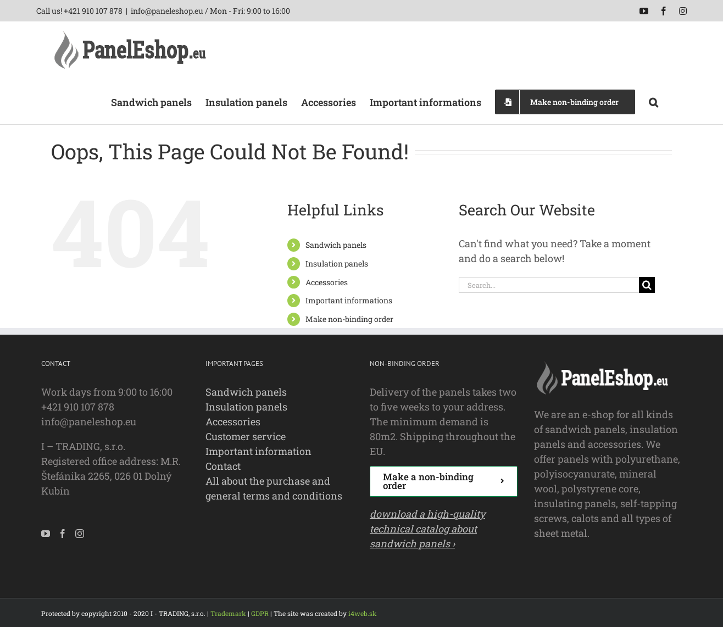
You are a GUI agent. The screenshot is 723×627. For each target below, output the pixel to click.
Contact (223, 466)
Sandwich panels (335, 245)
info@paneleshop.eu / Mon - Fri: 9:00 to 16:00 (210, 10)
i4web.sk (362, 613)
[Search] (647, 285)
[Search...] (549, 285)
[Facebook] (62, 533)
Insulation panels (336, 263)
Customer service (245, 436)
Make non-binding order (349, 319)
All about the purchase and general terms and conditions (273, 488)
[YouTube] (45, 533)
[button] (653, 101)
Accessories (326, 282)
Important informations (348, 300)
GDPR (260, 613)
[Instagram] (79, 533)
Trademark (228, 613)
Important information (258, 451)
